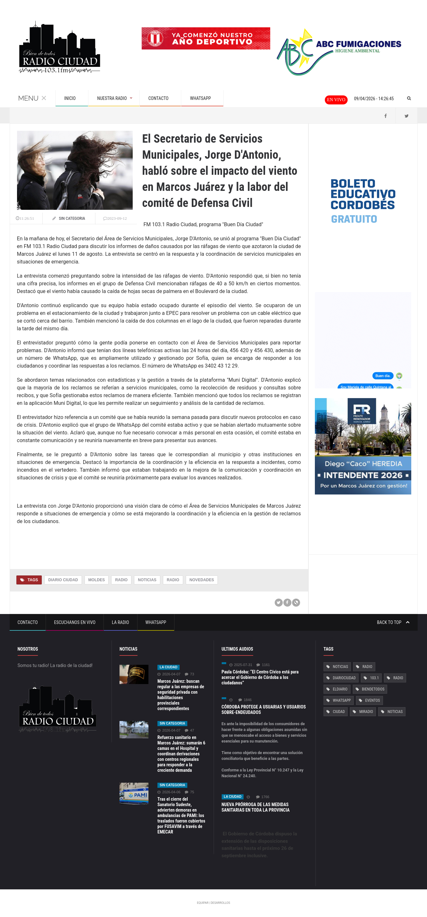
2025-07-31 (240, 665)
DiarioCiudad (344, 678)
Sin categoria (172, 723)
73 (189, 674)
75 (189, 792)
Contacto (28, 622)
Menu (32, 98)
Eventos (372, 700)
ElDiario (340, 689)
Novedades (201, 580)
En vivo (336, 99)
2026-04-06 (168, 792)
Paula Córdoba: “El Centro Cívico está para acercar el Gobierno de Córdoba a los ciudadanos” (260, 677)
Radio (121, 580)
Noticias (147, 580)
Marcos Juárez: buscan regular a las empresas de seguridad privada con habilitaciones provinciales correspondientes (180, 695)
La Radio (120, 622)
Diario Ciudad (63, 580)
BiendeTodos (373, 689)
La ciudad (168, 667)
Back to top (393, 622)
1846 (245, 700)
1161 (263, 665)
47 (189, 730)
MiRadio (366, 711)
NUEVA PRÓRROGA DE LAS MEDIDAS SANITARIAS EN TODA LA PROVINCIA (255, 807)
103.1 (374, 678)
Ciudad (339, 711)
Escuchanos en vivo (74, 622)
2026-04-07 (168, 674)
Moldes (96, 580)
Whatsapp (156, 622)
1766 (262, 797)
